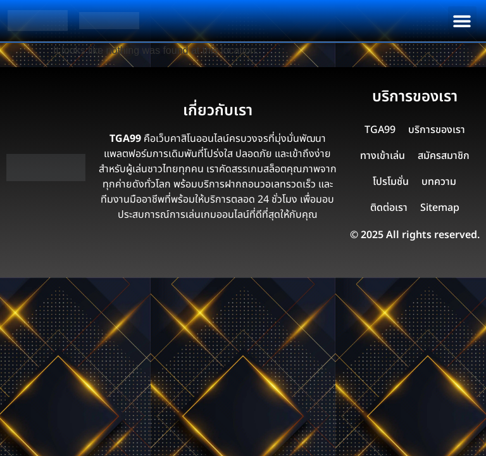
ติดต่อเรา (389, 207)
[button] (462, 20)
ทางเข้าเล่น (382, 155)
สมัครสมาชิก (444, 155)
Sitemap (439, 207)
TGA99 (380, 129)
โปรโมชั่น (391, 181)
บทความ (438, 181)
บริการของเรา (436, 129)
